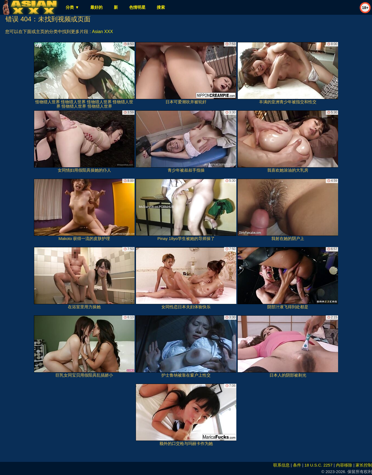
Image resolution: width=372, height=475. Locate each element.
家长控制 (364, 465)
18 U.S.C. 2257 (318, 465)
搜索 (161, 7)
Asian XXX (102, 31)
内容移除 (344, 465)
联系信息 (281, 465)
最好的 (96, 7)
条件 (297, 465)
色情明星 (137, 7)
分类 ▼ (72, 7)
